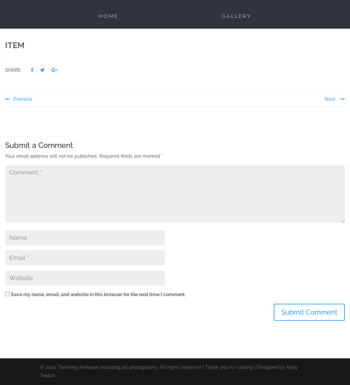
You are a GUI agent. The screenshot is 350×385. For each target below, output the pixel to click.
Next (335, 99)
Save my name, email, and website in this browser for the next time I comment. (98, 294)
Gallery (236, 16)
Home (108, 16)
